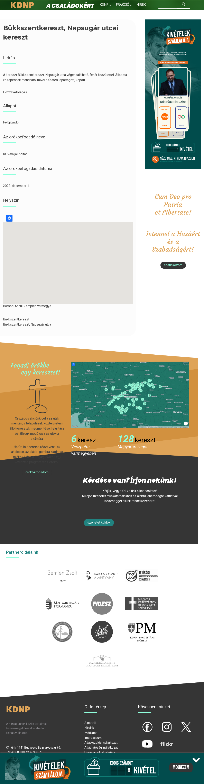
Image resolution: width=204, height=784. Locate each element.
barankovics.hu (101, 567)
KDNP (104, 5)
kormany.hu (62, 595)
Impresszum (93, 738)
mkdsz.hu (141, 595)
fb (140, 723)
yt (140, 740)
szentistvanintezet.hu (102, 623)
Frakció (122, 5)
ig (160, 723)
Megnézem (181, 767)
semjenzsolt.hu (62, 567)
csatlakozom (173, 265)
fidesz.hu (102, 595)
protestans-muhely (141, 623)
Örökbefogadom (37, 472)
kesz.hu (62, 623)
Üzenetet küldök (98, 522)
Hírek (141, 5)
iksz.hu (142, 567)
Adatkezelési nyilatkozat (101, 742)
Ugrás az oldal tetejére (99, 752)
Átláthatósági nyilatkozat (101, 747)
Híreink (89, 728)
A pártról (90, 723)
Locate (9, 218)
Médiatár (90, 733)
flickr (162, 740)
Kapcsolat (132, 13)
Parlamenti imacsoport (102, 651)
